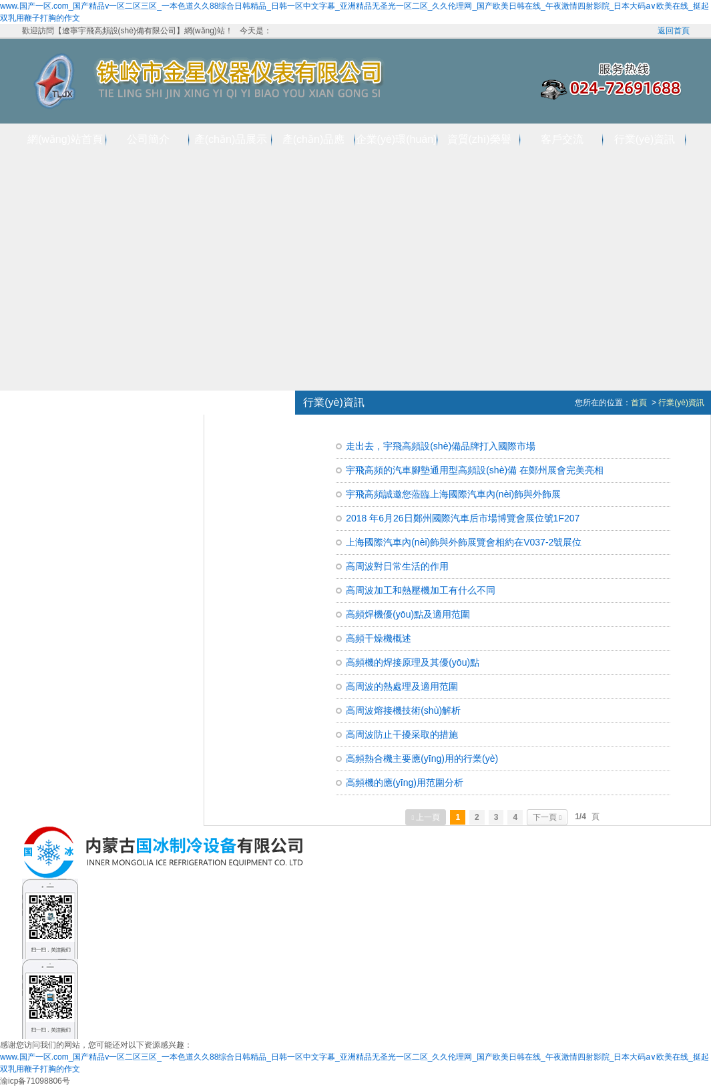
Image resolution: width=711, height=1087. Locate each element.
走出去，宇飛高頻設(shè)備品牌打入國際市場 (440, 446)
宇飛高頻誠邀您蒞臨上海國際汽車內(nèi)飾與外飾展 (453, 494)
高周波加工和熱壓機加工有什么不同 (420, 590)
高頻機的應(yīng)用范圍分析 (404, 782)
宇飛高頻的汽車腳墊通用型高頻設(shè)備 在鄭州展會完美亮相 (475, 470)
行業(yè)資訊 (645, 139)
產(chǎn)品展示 (230, 139)
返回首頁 (674, 30)
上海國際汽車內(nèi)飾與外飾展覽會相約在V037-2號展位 (463, 542)
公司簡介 (148, 139)
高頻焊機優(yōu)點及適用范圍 (408, 614)
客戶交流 (562, 139)
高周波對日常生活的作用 (397, 566)
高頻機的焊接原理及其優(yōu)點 (412, 662)
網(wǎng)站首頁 (65, 139)
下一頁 (547, 817)
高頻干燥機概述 (378, 638)
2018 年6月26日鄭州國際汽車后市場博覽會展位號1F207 (462, 518)
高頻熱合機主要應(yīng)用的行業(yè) (422, 758)
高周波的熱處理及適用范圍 (402, 686)
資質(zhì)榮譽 (479, 139)
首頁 (639, 402)
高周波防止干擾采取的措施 (402, 734)
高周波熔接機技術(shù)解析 (403, 710)
